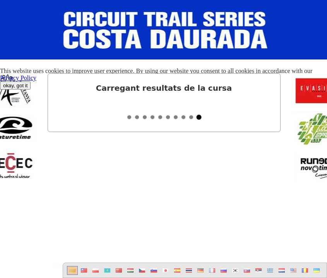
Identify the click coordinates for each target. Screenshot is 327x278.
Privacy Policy (18, 78)
